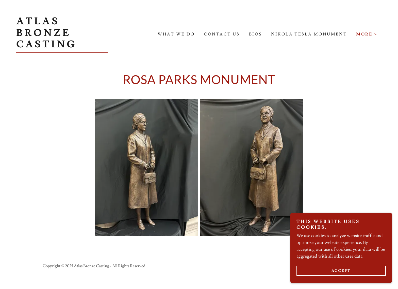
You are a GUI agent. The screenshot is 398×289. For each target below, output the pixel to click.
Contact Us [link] (222, 34)
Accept (341, 270)
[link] (62, 46)
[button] (366, 34)
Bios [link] (255, 34)
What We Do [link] (176, 34)
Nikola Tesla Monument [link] (309, 34)
